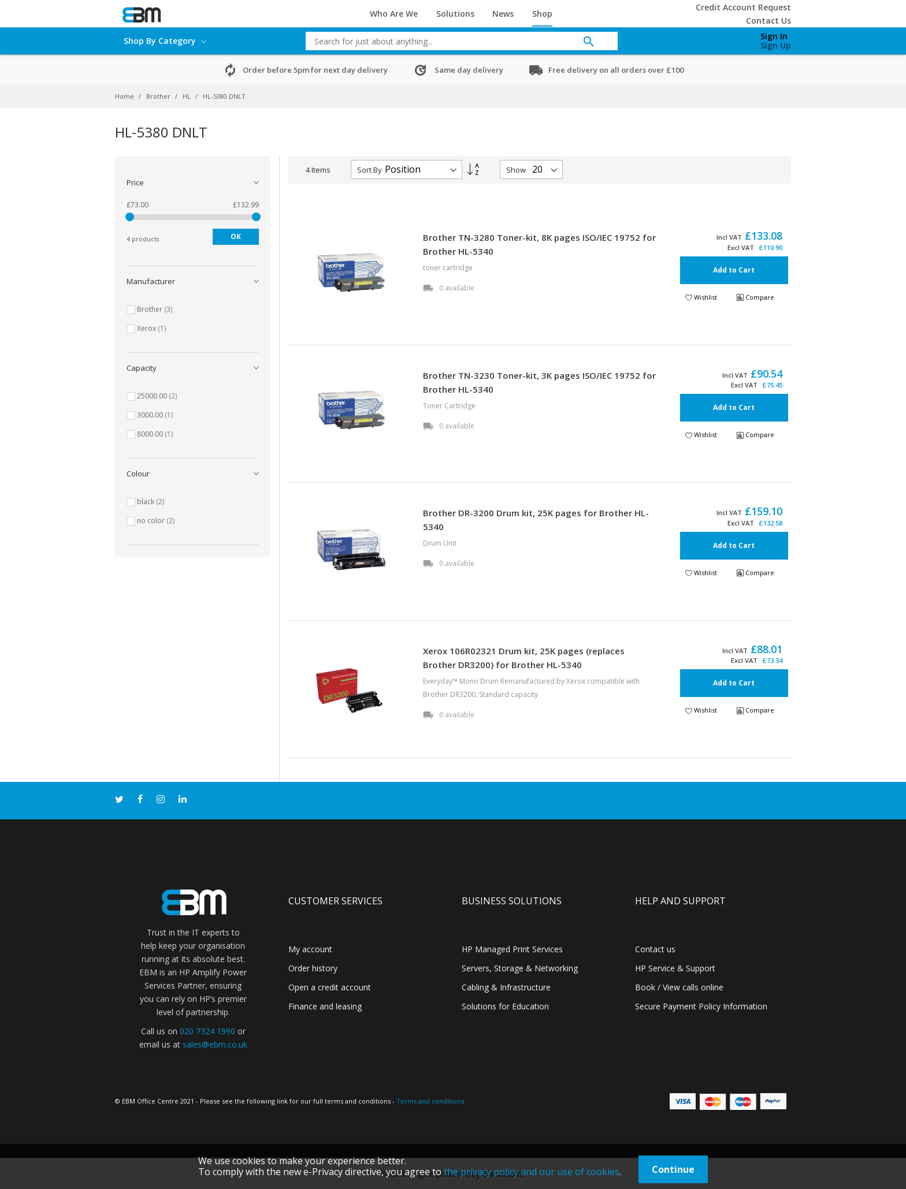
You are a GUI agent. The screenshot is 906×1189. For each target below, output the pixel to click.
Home (125, 96)
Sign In (774, 36)
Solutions (455, 13)
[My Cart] (714, 38)
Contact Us (768, 20)
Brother (159, 96)
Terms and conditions (430, 1101)
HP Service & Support (675, 968)
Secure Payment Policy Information (701, 1006)
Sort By (369, 170)
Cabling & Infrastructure (506, 987)
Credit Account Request (743, 7)
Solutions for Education (505, 1006)
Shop (542, 13)
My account (310, 949)
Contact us (655, 949)
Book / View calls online (679, 987)
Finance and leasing (325, 1006)
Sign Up (775, 45)
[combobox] (453, 41)
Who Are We (394, 13)
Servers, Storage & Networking (520, 968)
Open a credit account (329, 987)
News (503, 13)
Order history (312, 968)
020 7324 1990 (207, 1031)
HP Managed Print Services (512, 949)
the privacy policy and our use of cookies (531, 1171)
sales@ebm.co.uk (215, 1044)
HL (187, 96)
